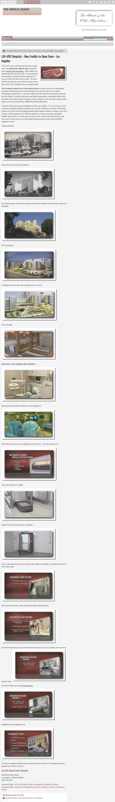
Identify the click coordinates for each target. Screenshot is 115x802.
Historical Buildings (23, 787)
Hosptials (46, 784)
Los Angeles (38, 784)
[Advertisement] (56, 24)
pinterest (113, 2)
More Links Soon (33, 2)
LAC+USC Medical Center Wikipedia (14, 770)
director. (21, 766)
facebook (94, 2)
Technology (38, 798)
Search (110, 38)
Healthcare (12, 787)
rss (101, 2)
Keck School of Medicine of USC (43, 787)
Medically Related (11, 798)
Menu (9, 38)
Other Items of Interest (26, 798)
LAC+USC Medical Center (23, 784)
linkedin (105, 2)
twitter (90, 2)
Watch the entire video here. (36, 102)
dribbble (109, 2)
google (97, 2)
